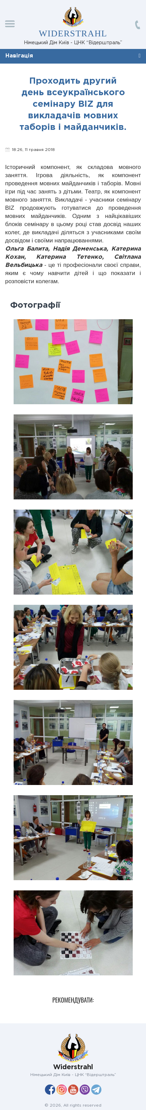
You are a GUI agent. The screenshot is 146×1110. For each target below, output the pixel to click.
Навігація (19, 55)
